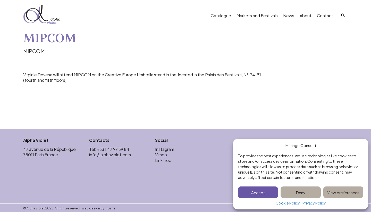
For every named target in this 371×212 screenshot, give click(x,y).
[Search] (343, 15)
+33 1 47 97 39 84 (113, 148)
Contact (325, 15)
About (305, 15)
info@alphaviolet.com (110, 154)
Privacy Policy (314, 203)
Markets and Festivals (257, 15)
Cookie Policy (288, 203)
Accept (258, 192)
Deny (300, 192)
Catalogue (221, 15)
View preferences (343, 192)
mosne (110, 207)
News (288, 15)
